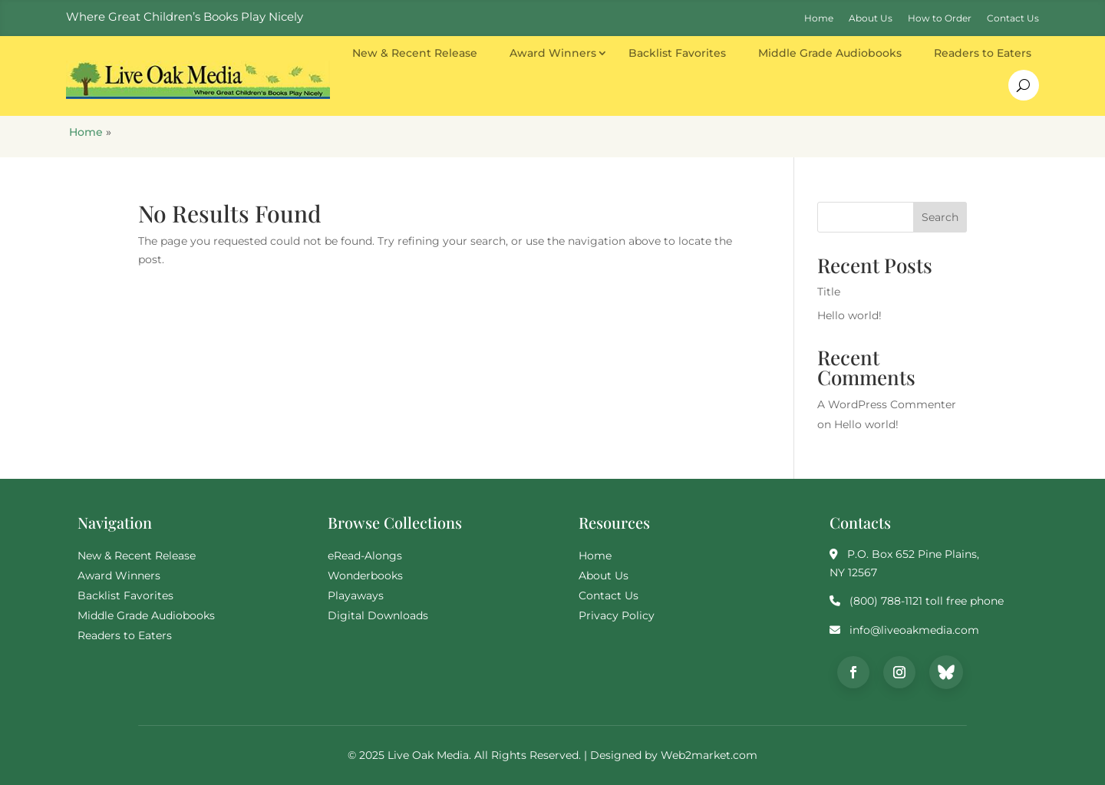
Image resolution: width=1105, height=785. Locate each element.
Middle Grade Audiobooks (830, 53)
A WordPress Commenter (886, 404)
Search (940, 217)
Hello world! (849, 315)
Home (86, 132)
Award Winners (553, 53)
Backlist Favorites (677, 53)
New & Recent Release (414, 53)
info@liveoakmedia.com (914, 630)
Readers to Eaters (982, 53)
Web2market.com (709, 755)
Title (828, 291)
